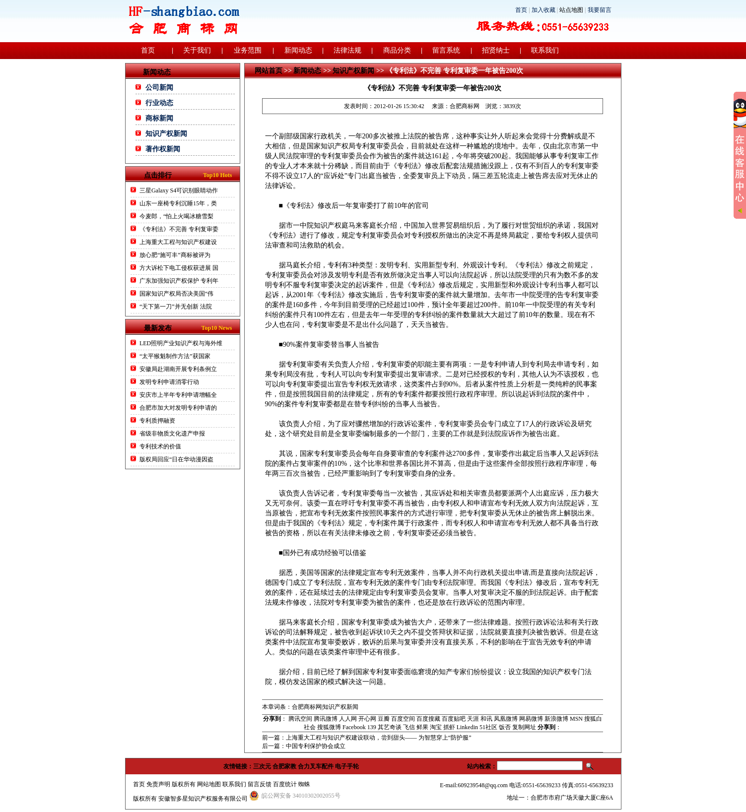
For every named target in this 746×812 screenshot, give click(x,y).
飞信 (409, 727)
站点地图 (571, 9)
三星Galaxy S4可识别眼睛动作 (178, 190)
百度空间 (403, 718)
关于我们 (197, 50)
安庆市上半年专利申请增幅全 (178, 394)
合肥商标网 (464, 106)
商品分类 (397, 50)
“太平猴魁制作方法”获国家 (174, 356)
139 (371, 727)
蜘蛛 (304, 784)
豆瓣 (384, 718)
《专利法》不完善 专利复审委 (178, 229)
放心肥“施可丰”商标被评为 (174, 254)
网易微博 (531, 718)
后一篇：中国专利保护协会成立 (303, 746)
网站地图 (209, 784)
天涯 (473, 718)
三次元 (262, 766)
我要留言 (599, 9)
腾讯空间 (300, 718)
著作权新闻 (162, 149)
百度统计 (285, 784)
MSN (576, 718)
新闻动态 (298, 50)
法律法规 (347, 50)
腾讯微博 (326, 718)
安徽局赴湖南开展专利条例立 (178, 369)
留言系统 (446, 50)
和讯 (486, 718)
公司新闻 (159, 87)
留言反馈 (259, 784)
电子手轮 (347, 766)
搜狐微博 (329, 727)
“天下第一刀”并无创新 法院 (175, 306)
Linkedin (467, 727)
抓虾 (449, 727)
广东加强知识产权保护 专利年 (178, 280)
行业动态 (159, 103)
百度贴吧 (454, 718)
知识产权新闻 (166, 133)
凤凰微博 (506, 718)
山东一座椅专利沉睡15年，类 (178, 203)
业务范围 (248, 50)
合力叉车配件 (316, 766)
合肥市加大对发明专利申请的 (178, 407)
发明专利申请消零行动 (169, 381)
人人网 (348, 718)
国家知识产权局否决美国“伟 (176, 293)
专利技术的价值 (160, 446)
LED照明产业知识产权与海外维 (180, 343)
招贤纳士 (496, 50)
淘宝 (436, 727)
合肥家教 (284, 766)
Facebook (354, 727)
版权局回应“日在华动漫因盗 (176, 459)
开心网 (367, 718)
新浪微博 (556, 718)
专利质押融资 (157, 420)
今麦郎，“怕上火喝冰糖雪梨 (176, 216)
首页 (521, 9)
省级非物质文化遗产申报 (172, 433)
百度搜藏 (428, 718)
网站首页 (268, 70)
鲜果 (422, 727)
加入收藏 (543, 9)
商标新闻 (159, 118)
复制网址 (524, 727)
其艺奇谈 (390, 727)
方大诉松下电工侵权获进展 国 (178, 267)
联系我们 (545, 50)
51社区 (488, 727)
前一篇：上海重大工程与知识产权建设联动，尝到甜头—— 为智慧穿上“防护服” (367, 737)
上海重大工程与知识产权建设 (178, 242)
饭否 (505, 727)
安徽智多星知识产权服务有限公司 (203, 798)
